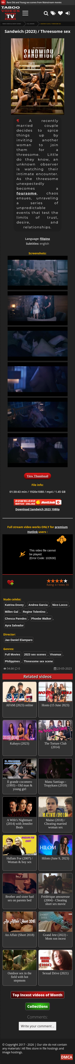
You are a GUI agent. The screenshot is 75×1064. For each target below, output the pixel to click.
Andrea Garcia (38, 604)
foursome (27, 193)
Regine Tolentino (34, 611)
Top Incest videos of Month (38, 994)
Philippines (12, 661)
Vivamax (55, 654)
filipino (45, 239)
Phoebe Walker (41, 618)
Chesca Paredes (16, 618)
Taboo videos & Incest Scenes (11, 24)
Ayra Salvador (14, 625)
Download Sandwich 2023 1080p (37, 509)
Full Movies (30, 24)
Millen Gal (11, 611)
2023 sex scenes (35, 654)
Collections (37, 1006)
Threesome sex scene (38, 661)
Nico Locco (59, 604)
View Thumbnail (37, 476)
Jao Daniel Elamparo (19, 640)
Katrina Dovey (14, 604)
